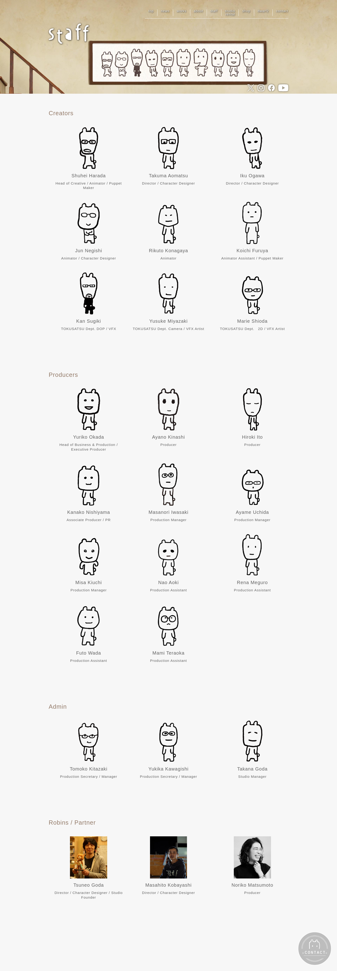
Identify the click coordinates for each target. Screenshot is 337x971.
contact (282, 11)
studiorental (230, 12)
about (198, 11)
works (182, 11)
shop (246, 11)
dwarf (263, 11)
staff (214, 11)
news (165, 11)
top (151, 11)
